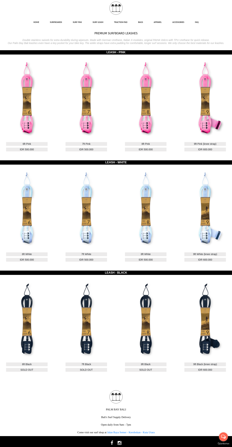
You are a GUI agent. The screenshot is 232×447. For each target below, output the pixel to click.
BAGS (140, 22)
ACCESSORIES (178, 22)
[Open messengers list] (223, 436)
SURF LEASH (98, 22)
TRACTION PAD (120, 22)
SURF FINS (77, 22)
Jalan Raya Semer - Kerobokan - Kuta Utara (131, 432)
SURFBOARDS (56, 22)
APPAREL (158, 22)
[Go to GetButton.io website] (223, 443)
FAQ (197, 22)
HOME (36, 22)
